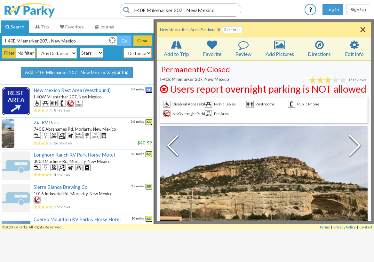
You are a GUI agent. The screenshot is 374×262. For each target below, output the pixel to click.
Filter (9, 53)
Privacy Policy (344, 227)
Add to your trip (77, 72)
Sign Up (358, 9)
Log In (333, 9)
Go (124, 40)
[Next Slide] (355, 147)
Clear (142, 40)
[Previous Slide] (173, 147)
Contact (365, 227)
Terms (324, 227)
